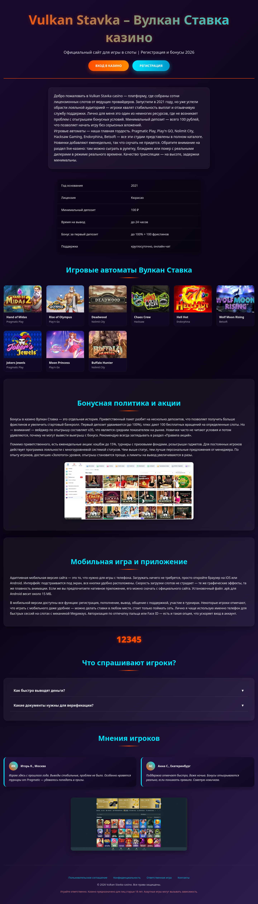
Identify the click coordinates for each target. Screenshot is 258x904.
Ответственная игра (159, 877)
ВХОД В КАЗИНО (108, 66)
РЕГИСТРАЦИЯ (151, 66)
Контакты (184, 877)
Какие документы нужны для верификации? (129, 705)
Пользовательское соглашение (87, 877)
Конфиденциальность (127, 877)
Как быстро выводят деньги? (129, 690)
